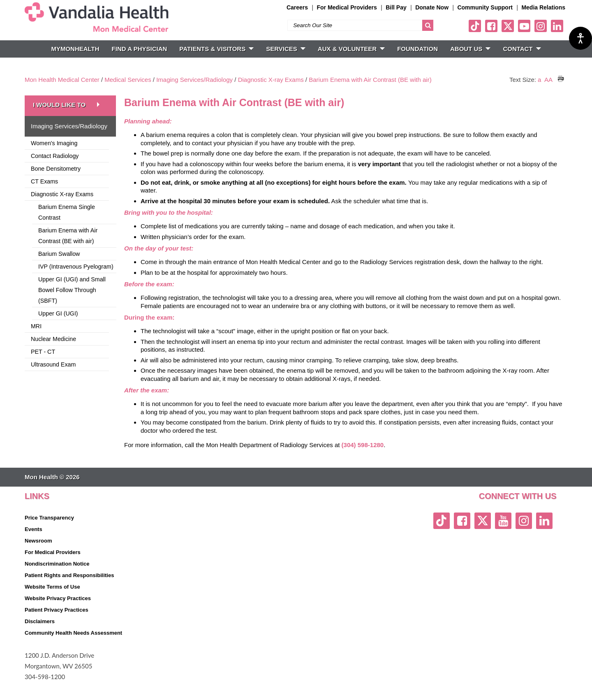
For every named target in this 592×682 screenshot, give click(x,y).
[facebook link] (491, 26)
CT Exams (44, 181)
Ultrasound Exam (53, 364)
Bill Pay (396, 7)
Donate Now (432, 7)
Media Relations (543, 7)
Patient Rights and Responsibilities (69, 575)
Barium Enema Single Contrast (66, 212)
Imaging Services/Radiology (194, 79)
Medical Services (127, 79)
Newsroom (38, 541)
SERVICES (285, 48)
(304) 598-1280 (363, 444)
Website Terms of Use (52, 587)
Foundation (417, 48)
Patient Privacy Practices (56, 610)
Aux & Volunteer (351, 48)
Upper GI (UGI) (58, 313)
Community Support (485, 7)
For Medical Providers (347, 7)
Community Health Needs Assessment (73, 633)
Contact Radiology (55, 156)
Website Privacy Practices (58, 598)
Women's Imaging (54, 143)
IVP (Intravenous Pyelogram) (75, 266)
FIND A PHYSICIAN (139, 48)
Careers (297, 7)
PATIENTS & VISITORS (216, 48)
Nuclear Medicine (53, 339)
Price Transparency (49, 518)
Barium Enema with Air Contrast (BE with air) (370, 79)
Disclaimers (40, 621)
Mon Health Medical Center (62, 79)
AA (548, 79)
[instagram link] (540, 26)
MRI (36, 326)
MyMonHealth (75, 48)
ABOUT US (470, 48)
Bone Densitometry (56, 168)
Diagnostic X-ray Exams (271, 79)
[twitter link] (508, 26)
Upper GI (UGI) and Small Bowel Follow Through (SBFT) (72, 290)
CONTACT (522, 48)
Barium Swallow (59, 254)
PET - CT (43, 351)
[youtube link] (524, 26)
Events (33, 529)
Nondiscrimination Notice (57, 564)
